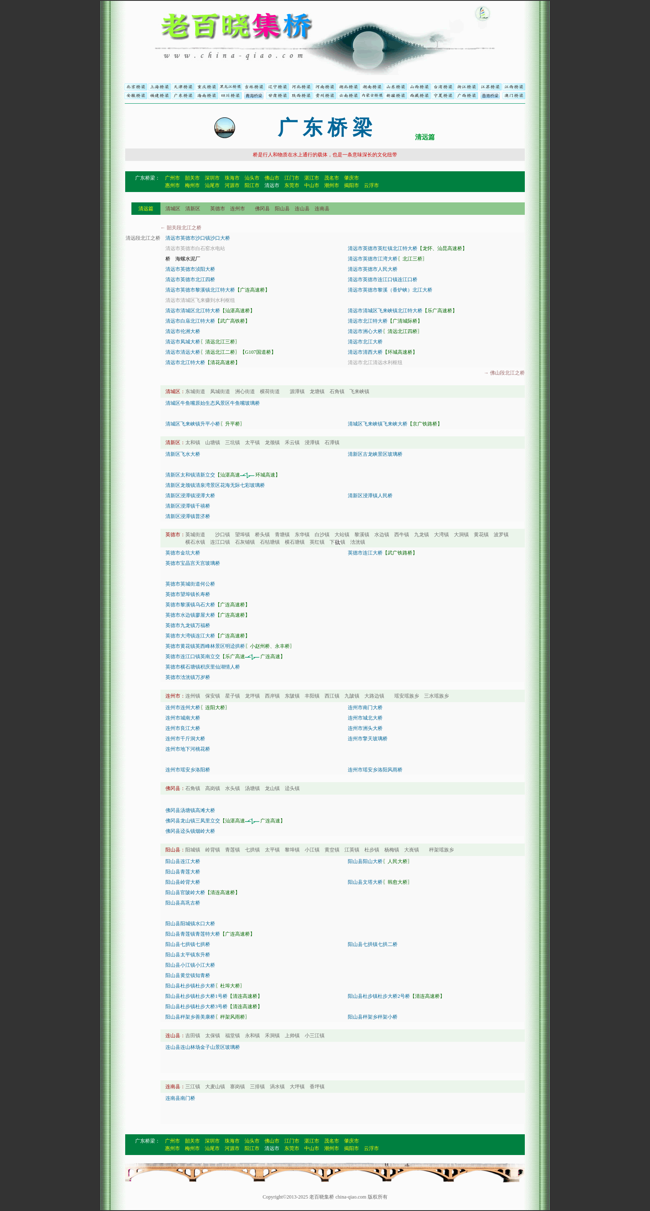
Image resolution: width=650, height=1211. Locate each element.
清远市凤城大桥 (182, 342)
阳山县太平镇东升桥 (187, 955)
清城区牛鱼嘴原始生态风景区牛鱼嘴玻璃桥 (212, 403)
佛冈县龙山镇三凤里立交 (192, 821)
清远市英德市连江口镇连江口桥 (382, 279)
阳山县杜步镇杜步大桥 (190, 986)
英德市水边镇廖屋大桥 (190, 615)
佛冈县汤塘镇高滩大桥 (190, 810)
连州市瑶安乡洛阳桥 (187, 770)
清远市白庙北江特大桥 (190, 321)
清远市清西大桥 (365, 352)
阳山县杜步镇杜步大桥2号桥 (379, 996)
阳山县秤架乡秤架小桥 (373, 1017)
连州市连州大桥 (182, 707)
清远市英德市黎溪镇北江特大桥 (200, 290)
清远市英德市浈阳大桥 (190, 269)
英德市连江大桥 (365, 553)
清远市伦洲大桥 (182, 331)
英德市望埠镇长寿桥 (187, 594)
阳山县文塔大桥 (365, 882)
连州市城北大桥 (365, 718)
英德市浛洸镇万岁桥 (187, 677)
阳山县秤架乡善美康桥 (190, 1017)
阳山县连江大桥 (182, 861)
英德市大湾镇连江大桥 (190, 636)
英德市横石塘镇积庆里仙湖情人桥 (202, 667)
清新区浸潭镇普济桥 (187, 516)
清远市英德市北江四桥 (190, 279)
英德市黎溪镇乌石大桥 (190, 605)
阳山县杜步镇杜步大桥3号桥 (196, 1006)
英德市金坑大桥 (182, 553)
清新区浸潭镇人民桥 (370, 496)
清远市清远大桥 (182, 352)
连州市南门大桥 (365, 707)
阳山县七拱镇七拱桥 (187, 944)
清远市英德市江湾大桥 (373, 259)
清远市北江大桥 (365, 342)
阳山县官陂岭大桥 (185, 892)
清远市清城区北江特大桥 (192, 311)
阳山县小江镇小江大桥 (190, 965)
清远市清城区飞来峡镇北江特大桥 (385, 311)
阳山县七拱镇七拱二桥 (373, 944)
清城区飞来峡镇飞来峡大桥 (377, 424)
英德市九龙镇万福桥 (187, 625)
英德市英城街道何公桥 (190, 584)
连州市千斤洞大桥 (185, 739)
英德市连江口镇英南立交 (192, 656)
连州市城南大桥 (182, 718)
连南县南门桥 (180, 1098)
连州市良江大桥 (182, 728)
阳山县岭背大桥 (182, 882)
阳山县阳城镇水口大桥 (190, 923)
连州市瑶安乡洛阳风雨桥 (375, 770)
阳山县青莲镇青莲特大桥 (192, 934)
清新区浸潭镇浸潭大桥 (190, 496)
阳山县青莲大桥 (182, 872)
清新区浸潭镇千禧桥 (187, 506)
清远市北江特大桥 (368, 321)
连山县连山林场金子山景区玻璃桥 (202, 1047)
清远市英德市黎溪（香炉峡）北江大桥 (390, 290)
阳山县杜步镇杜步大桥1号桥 (196, 996)
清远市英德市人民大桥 (373, 269)
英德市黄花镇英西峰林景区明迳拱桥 (205, 646)
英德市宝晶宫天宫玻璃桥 (192, 563)
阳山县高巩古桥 (182, 903)
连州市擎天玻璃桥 (368, 739)
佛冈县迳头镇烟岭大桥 (190, 831)
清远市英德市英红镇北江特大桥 (382, 248)
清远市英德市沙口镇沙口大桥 (197, 238)
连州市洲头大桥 (365, 728)
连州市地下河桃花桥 (187, 749)
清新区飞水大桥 (182, 454)
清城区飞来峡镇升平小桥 (192, 424)
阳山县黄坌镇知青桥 (187, 975)
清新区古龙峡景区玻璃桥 (375, 454)
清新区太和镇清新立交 (190, 475)
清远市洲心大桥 (365, 331)
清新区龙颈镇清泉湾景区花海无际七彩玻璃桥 (215, 485)
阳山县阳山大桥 (365, 861)
